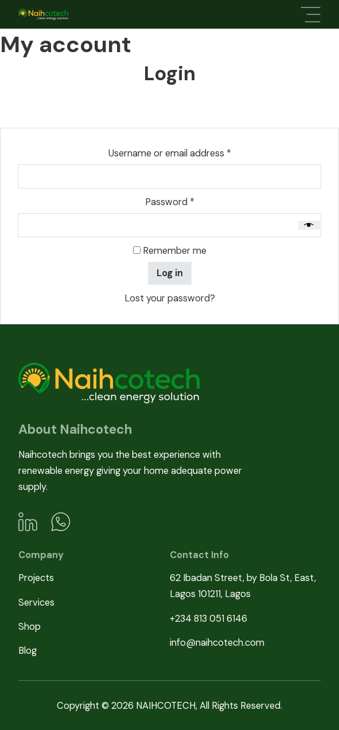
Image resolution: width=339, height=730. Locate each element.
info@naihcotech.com (217, 643)
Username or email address (188, 152)
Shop (29, 627)
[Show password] (309, 225)
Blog (27, 651)
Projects (36, 578)
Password (188, 201)
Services (36, 602)
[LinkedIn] (27, 521)
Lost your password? (169, 298)
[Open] (311, 14)
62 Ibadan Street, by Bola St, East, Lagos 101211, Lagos (243, 586)
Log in (170, 273)
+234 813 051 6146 (208, 619)
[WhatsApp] (61, 521)
